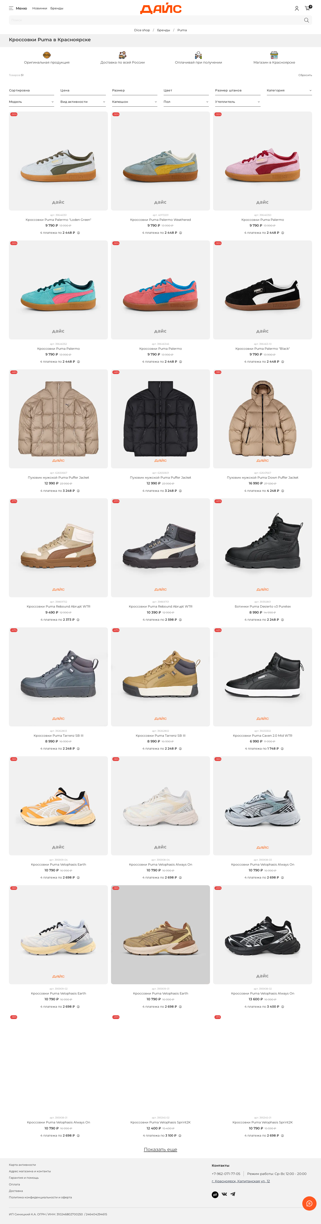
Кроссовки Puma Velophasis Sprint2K (160, 1122)
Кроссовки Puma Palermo (262, 220)
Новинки (39, 8)
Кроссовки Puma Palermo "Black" (262, 349)
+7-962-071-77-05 (226, 1174)
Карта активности (22, 1164)
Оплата (14, 1184)
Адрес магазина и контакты (30, 1171)
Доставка (16, 1191)
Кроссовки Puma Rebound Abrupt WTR (58, 606)
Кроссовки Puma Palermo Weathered (160, 220)
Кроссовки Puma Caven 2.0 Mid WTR (262, 736)
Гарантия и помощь (24, 1177)
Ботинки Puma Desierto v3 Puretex (263, 606)
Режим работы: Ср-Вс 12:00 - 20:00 (277, 1174)
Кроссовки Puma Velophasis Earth (58, 864)
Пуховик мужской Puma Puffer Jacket (58, 478)
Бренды (56, 8)
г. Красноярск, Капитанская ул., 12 (241, 1181)
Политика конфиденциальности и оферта (40, 1197)
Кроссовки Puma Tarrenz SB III (58, 736)
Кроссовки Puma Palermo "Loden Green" (58, 220)
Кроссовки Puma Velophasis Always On (160, 864)
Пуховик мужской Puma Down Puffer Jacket (262, 478)
